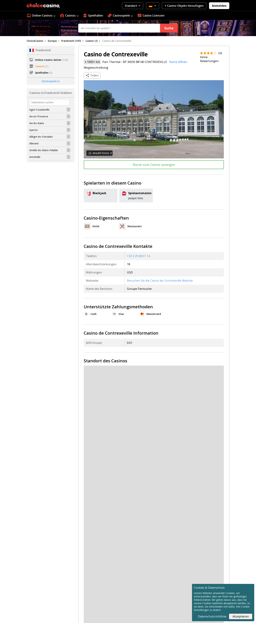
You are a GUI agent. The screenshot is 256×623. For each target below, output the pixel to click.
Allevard (33, 143)
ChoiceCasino (35, 40)
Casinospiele (120, 15)
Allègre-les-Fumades (41, 136)
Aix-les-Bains (36, 123)
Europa (52, 40)
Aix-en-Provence (38, 116)
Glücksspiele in (51, 81)
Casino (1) (92, 40)
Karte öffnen (178, 62)
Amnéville (34, 157)
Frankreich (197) (71, 40)
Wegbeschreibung (96, 68)
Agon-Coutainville (39, 109)
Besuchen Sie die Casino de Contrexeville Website (160, 281)
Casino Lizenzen (150, 15)
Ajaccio (33, 130)
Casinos (69, 15)
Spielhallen (93, 15)
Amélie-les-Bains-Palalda (43, 150)
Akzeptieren (241, 616)
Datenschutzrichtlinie (212, 616)
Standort (132, 6)
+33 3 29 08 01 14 (138, 256)
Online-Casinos (41, 15)
